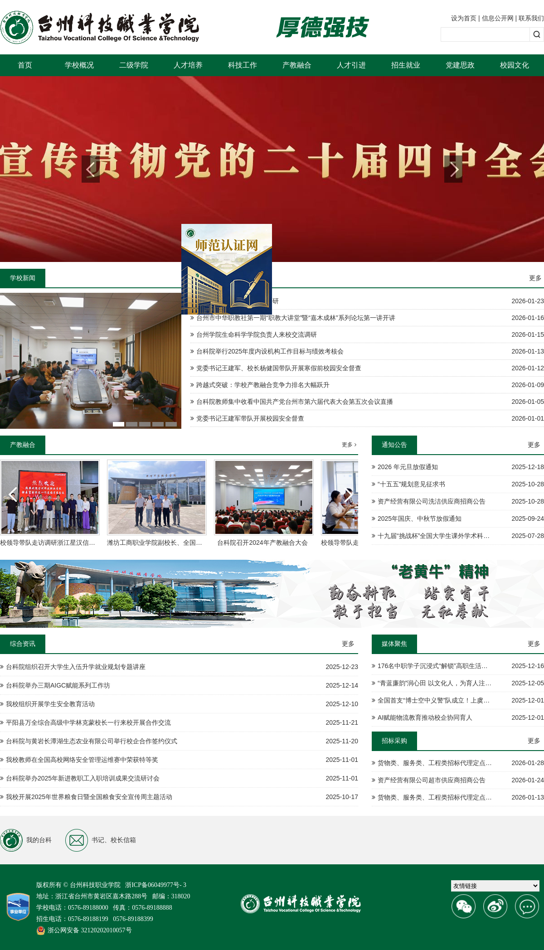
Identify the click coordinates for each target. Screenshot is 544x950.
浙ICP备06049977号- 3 (155, 885)
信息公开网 (498, 18)
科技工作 (242, 65)
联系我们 (531, 18)
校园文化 (514, 65)
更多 (535, 277)
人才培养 (188, 65)
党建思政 (460, 65)
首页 (25, 65)
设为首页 (463, 18)
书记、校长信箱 (100, 840)
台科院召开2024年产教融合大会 (262, 542)
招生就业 (405, 65)
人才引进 (351, 65)
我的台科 (26, 840)
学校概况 (79, 65)
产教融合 (296, 65)
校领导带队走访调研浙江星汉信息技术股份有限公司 (73, 542)
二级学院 (133, 65)
